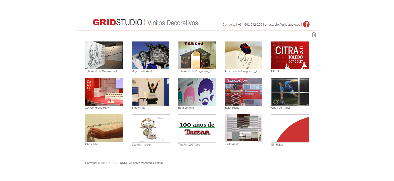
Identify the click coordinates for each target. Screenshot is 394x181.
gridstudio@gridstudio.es (283, 24)
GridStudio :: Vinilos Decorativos (118, 22)
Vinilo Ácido (232, 144)
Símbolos (277, 144)
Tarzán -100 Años (189, 144)
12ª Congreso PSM (97, 107)
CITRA (275, 71)
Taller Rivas (232, 107)
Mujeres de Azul (142, 71)
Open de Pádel (280, 107)
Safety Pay (138, 107)
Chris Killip (91, 144)
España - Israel (141, 144)
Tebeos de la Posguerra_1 (194, 71)
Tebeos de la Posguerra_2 (241, 71)
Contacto (228, 24)
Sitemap (158, 162)
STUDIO (122, 162)
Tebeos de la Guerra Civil (101, 71)
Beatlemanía (186, 107)
